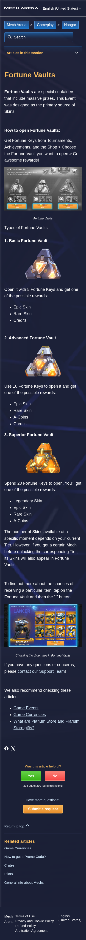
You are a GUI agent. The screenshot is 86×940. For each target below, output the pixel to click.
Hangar (70, 25)
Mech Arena (16, 25)
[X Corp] (13, 748)
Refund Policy (25, 926)
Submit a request (43, 809)
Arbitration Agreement (31, 930)
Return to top (17, 825)
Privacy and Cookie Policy (34, 921)
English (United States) (62, 8)
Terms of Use (25, 916)
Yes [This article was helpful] (31, 776)
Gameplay (45, 25)
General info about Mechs (24, 882)
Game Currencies (17, 848)
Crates (9, 865)
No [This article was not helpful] (55, 776)
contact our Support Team (41, 671)
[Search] (39, 37)
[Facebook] (6, 748)
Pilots (8, 874)
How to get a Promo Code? (25, 857)
